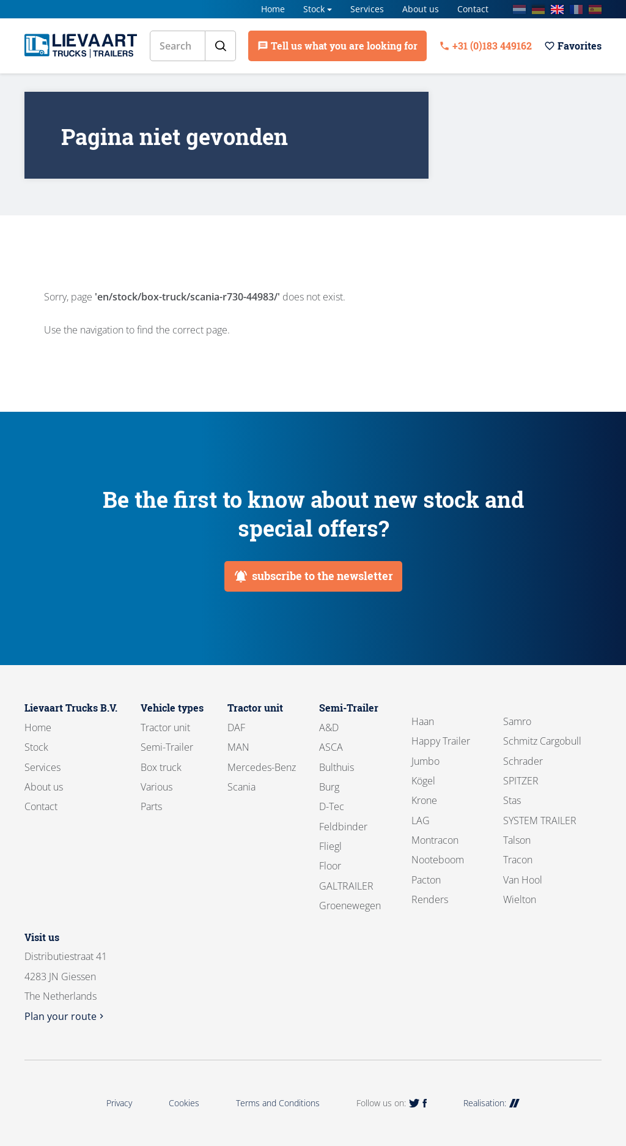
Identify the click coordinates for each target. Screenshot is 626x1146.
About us (420, 9)
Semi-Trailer (167, 747)
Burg (329, 787)
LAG (420, 820)
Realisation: (491, 1103)
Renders (429, 899)
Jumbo (425, 761)
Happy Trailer (440, 741)
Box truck (161, 767)
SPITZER (521, 780)
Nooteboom (437, 859)
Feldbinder (343, 826)
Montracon (434, 840)
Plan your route (65, 1016)
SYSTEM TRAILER (539, 820)
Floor (330, 866)
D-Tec (331, 806)
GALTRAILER (346, 886)
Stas (512, 800)
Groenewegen (350, 905)
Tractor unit (165, 727)
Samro (517, 721)
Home (273, 9)
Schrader (523, 761)
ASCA (331, 747)
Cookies (184, 1103)
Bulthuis (336, 767)
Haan (422, 721)
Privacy (119, 1103)
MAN (238, 747)
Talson (517, 840)
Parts (151, 806)
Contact (472, 9)
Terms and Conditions (278, 1103)
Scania (241, 787)
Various (156, 787)
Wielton (519, 899)
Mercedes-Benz (261, 767)
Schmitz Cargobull (542, 741)
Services (367, 9)
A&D (329, 727)
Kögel (423, 780)
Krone (424, 800)
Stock (314, 9)
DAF (236, 727)
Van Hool (522, 880)
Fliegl (330, 846)
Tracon (517, 859)
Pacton (426, 880)
